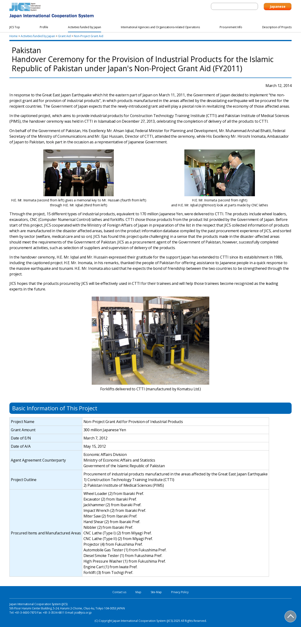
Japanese (277, 6)
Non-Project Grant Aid (88, 36)
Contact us (119, 592)
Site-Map (156, 592)
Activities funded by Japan (38, 36)
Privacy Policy (179, 592)
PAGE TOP (291, 617)
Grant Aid (64, 36)
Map (138, 592)
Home (13, 36)
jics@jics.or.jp (83, 613)
